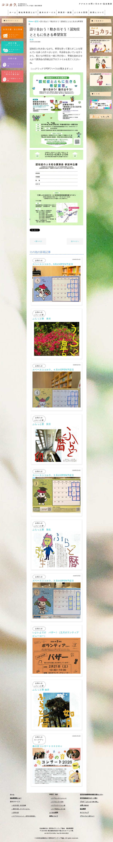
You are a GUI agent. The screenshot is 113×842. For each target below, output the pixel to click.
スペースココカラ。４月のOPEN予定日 (53, 370)
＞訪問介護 (15, 812)
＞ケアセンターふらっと (59, 798)
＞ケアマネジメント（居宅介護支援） (23, 816)
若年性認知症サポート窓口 (88, 798)
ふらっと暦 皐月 (41, 319)
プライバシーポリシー (87, 816)
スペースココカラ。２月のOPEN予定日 (53, 581)
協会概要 (83, 809)
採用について (53, 816)
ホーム (12, 794)
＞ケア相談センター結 (58, 809)
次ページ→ (75, 241)
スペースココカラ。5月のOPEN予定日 (52, 264)
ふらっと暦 (39, 315)
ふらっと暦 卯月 (41, 424)
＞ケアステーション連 (58, 805)
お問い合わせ (84, 805)
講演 (32, 39)
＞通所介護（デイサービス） (20, 809)
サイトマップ (84, 812)
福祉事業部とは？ (16, 798)
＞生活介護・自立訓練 (18, 805)
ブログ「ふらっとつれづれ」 (89, 801)
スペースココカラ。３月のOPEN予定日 (53, 475)
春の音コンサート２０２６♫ (47, 746)
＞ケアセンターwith (57, 801)
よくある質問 (53, 812)
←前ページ (38, 241)
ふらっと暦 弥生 (41, 529)
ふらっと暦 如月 (40, 690)
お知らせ (39, 260)
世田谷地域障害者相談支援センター (91, 794)
